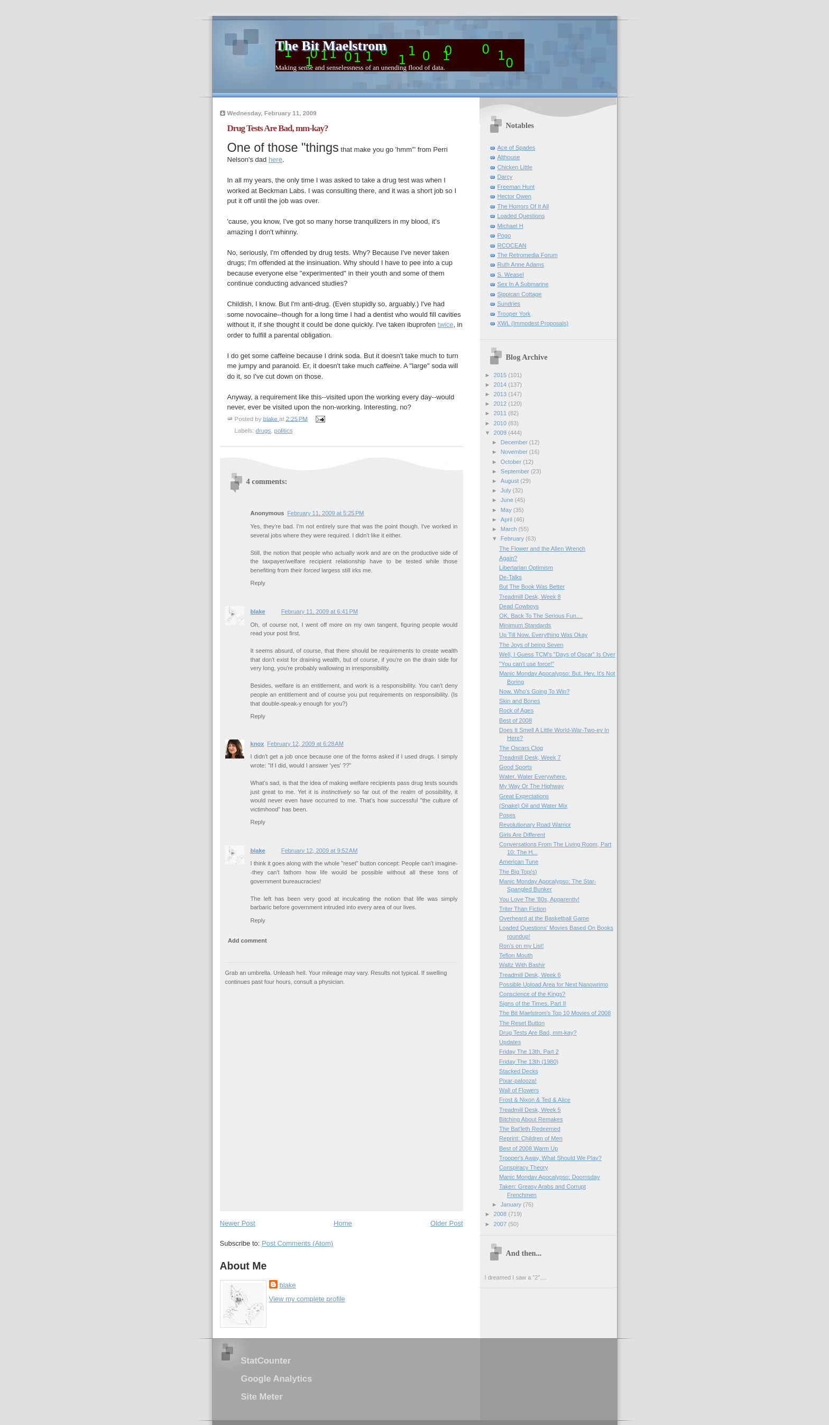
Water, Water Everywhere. (533, 776)
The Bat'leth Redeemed (529, 1129)
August (510, 481)
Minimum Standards (525, 625)
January (512, 1204)
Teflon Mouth (515, 955)
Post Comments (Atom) (297, 1243)
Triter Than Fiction (522, 909)
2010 (501, 423)
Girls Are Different (522, 835)
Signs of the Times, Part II (532, 1003)
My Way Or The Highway (531, 786)
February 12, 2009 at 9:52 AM (319, 850)
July (507, 490)
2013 (501, 394)
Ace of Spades (517, 147)
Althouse (509, 157)
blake (258, 611)
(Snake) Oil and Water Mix (533, 805)
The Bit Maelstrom (330, 45)
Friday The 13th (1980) (528, 1061)
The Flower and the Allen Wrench (542, 548)
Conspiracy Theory (523, 1167)
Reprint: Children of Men (531, 1138)
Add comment (247, 940)
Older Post (446, 1223)
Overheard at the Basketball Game (544, 918)
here (275, 159)
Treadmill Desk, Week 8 (530, 596)
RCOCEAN (512, 245)
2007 (501, 1224)
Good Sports (515, 767)
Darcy (505, 176)
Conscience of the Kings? (532, 994)
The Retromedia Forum (528, 255)
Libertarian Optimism (526, 567)
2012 (501, 403)
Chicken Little (515, 167)
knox (257, 744)
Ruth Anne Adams (521, 264)
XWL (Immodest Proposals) (533, 323)
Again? (508, 558)
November (515, 452)
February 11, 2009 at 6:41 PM (319, 611)
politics (283, 430)
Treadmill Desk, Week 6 (530, 975)
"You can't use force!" (526, 664)
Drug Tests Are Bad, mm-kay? (538, 1032)
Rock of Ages (516, 710)
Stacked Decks (518, 1071)
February (513, 538)
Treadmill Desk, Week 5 (530, 1110)
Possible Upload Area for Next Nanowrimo (553, 984)
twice (446, 324)
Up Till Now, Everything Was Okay (543, 635)
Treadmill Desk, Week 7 (530, 757)
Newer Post (237, 1223)
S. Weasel (511, 274)
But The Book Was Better (532, 586)
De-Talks (510, 577)
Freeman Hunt (516, 187)
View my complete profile (307, 1299)
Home (343, 1223)
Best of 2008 (515, 720)
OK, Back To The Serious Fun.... (541, 616)
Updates (510, 1042)
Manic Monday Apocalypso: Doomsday (549, 1177)
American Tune (518, 861)
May (507, 510)
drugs (263, 430)
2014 (501, 384)
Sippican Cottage (520, 294)
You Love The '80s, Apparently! (539, 899)
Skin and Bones (519, 701)
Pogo (504, 235)
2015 (501, 375)
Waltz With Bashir (522, 965)
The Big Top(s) (518, 872)
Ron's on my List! (521, 946)
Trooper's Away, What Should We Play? (550, 1158)
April (507, 519)
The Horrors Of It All (523, 206)
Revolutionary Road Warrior (535, 824)
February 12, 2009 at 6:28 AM (305, 744)
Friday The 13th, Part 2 (529, 1051)
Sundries (509, 303)
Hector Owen (514, 196)
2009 (501, 433)
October (512, 462)
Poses (507, 815)
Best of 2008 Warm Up (528, 1148)
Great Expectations (524, 796)
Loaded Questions (521, 216)
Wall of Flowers (519, 1090)
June (508, 500)
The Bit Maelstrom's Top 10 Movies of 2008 (555, 1013)
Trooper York (514, 313)
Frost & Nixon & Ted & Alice (534, 1100)
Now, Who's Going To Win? (534, 691)
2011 (501, 413)
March (510, 529)
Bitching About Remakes (531, 1119)
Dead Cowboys (519, 606)
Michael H (510, 226)
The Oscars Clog (521, 748)
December (515, 442)
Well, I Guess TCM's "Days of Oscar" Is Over (557, 654)
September (516, 471)
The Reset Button (522, 1023)
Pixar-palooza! (518, 1080)
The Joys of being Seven (531, 645)
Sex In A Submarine (523, 284)
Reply (258, 583)
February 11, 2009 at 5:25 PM (325, 513)
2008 (501, 1214)
